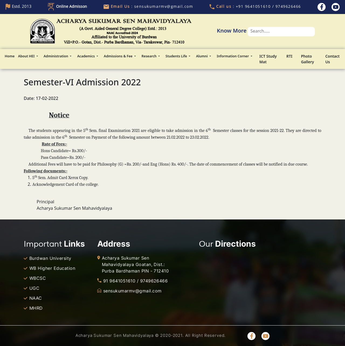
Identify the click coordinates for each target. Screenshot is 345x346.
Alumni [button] (202, 56)
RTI (289, 56)
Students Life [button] (176, 56)
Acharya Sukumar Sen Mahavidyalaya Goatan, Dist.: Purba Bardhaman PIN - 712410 (135, 264)
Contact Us (332, 59)
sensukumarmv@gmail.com (132, 290)
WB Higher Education (52, 268)
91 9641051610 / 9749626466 (135, 281)
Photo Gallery (307, 59)
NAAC (35, 298)
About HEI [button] (27, 56)
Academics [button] (86, 56)
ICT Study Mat (268, 59)
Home (10, 56)
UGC (34, 288)
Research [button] (149, 56)
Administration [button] (56, 56)
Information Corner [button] (233, 56)
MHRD (36, 308)
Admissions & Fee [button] (118, 56)
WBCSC (37, 278)
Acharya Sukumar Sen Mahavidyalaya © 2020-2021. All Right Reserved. (150, 335)
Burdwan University (50, 258)
